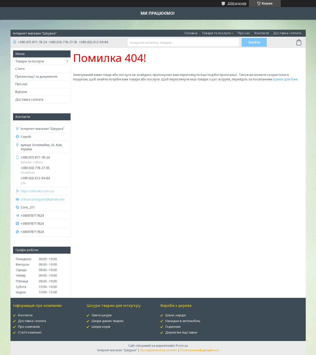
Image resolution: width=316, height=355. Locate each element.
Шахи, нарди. (175, 315)
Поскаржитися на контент (158, 350)
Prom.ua (182, 346)
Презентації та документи (36, 76)
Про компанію (29, 326)
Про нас (244, 33)
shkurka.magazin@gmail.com (43, 199)
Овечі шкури (102, 315)
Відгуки (21, 91)
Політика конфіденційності (199, 350)
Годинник (173, 326)
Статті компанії (30, 332)
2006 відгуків (236, 3)
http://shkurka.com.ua (37, 191)
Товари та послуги (216, 33)
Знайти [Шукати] (254, 42)
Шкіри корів (101, 326)
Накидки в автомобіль (182, 321)
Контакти (261, 33)
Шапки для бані (285, 79)
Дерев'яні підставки (181, 332)
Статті (20, 68)
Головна (191, 33)
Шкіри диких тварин (108, 321)
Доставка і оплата (287, 33)
